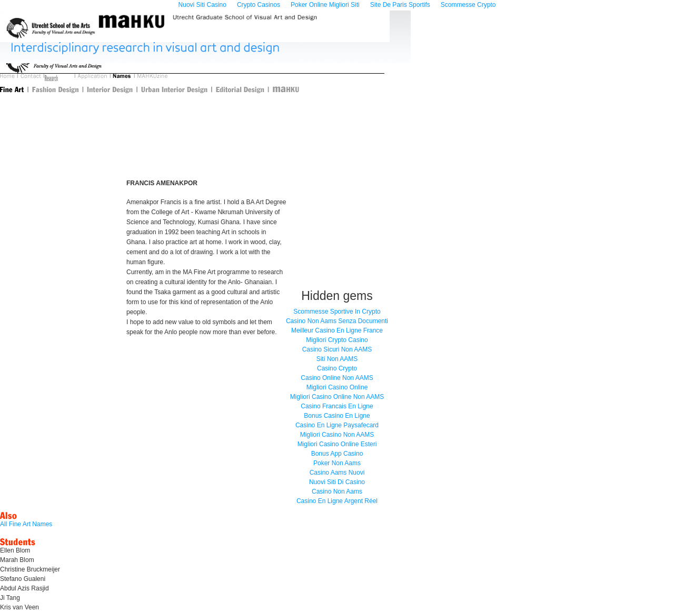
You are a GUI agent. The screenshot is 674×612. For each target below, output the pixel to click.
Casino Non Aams (337, 491)
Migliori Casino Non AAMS (337, 434)
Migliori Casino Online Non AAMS (337, 396)
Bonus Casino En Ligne (337, 415)
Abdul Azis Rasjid (24, 588)
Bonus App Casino (337, 453)
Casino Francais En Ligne (337, 406)
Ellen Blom (15, 550)
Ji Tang (10, 597)
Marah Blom (17, 560)
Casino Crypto (337, 368)
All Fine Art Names (26, 524)
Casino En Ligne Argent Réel (337, 501)
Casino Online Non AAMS (337, 378)
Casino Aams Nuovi (337, 472)
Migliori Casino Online (337, 387)
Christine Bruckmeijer (30, 569)
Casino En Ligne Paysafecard (337, 425)
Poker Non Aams (337, 463)
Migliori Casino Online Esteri (337, 444)
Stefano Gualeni (22, 579)
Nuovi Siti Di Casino (337, 482)
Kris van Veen (19, 607)
